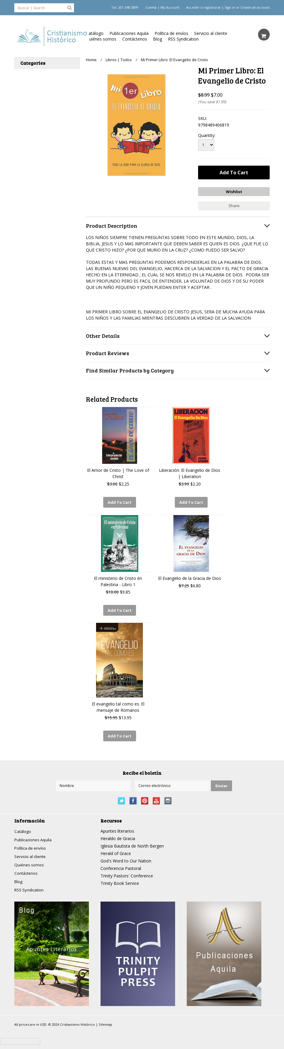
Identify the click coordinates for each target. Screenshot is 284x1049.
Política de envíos (171, 33)
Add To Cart (120, 501)
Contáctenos (134, 39)
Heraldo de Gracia (118, 834)
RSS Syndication (183, 39)
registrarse (212, 7)
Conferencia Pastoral (121, 864)
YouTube (156, 796)
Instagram (168, 796)
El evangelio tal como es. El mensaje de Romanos (118, 704)
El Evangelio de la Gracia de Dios (189, 576)
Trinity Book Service (120, 879)
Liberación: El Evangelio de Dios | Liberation (189, 472)
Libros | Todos (119, 59)
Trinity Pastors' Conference (127, 871)
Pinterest (145, 796)
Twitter (121, 796)
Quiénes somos (101, 39)
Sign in (230, 7)
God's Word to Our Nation (126, 856)
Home (91, 59)
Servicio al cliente (210, 33)
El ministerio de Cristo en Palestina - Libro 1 (118, 579)
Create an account (255, 7)
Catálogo (95, 33)
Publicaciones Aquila (129, 33)
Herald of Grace (116, 849)
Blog (157, 39)
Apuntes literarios (117, 827)
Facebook (133, 796)
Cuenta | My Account (162, 7)
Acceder (193, 7)
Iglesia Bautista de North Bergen (132, 842)
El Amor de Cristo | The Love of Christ (118, 472)
